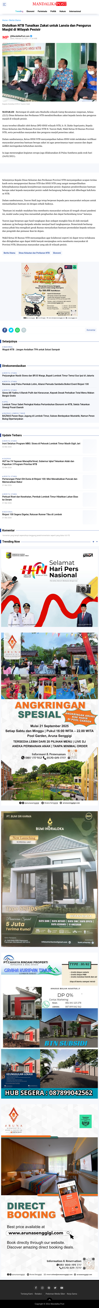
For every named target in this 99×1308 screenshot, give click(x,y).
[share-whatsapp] (17, 330)
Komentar (90, 330)
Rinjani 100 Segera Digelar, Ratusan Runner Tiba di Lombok (32, 514)
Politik (53, 11)
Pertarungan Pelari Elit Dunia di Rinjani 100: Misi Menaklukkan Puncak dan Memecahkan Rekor (39, 480)
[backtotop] (49, 1300)
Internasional (75, 11)
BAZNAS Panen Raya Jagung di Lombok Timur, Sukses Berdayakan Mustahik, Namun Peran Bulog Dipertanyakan (48, 417)
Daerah (7, 458)
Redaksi (38, 1294)
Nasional (8, 512)
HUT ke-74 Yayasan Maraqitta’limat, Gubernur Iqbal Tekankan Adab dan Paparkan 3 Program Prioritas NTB (38, 463)
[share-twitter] (11, 330)
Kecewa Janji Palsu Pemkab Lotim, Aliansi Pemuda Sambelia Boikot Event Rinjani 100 (45, 384)
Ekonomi (30, 11)
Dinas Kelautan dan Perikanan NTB (34, 253)
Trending (19, 11)
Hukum (63, 11)
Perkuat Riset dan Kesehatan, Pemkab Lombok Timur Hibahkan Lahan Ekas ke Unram (40, 498)
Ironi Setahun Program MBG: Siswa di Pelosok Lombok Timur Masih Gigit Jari (41, 443)
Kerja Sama (72, 1294)
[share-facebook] (4, 330)
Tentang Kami (27, 1294)
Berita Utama (9, 253)
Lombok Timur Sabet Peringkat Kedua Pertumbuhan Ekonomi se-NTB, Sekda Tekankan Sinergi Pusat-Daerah (46, 406)
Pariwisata (42, 11)
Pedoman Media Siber (55, 1294)
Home (5, 20)
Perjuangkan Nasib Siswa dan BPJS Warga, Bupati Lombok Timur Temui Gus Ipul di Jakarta (48, 375)
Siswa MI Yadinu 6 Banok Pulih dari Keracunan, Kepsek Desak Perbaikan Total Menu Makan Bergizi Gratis (48, 394)
